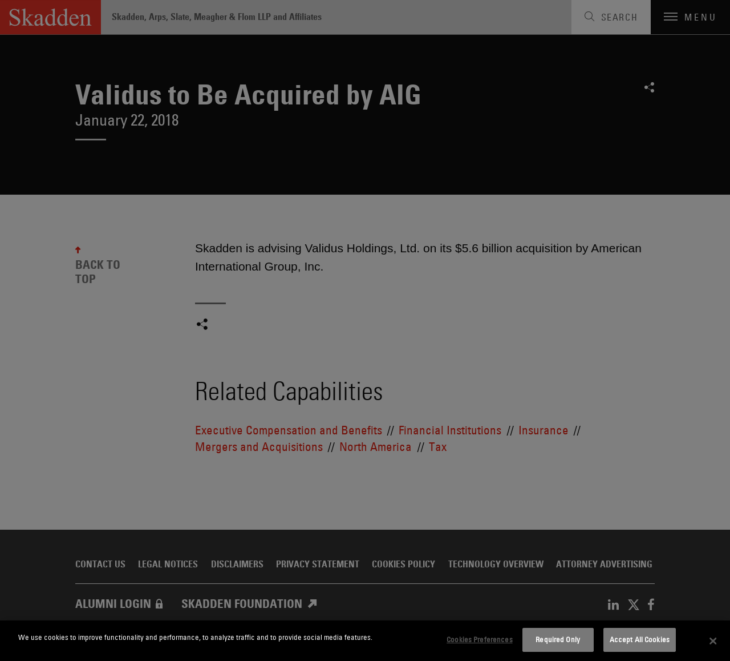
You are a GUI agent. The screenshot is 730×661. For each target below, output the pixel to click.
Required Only (558, 639)
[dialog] (365, 640)
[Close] (712, 641)
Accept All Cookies (640, 639)
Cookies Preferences (479, 639)
